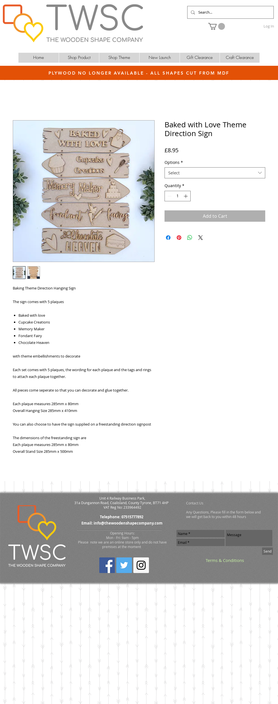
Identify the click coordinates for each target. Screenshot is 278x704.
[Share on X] (200, 237)
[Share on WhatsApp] (189, 237)
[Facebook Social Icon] (107, 565)
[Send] (267, 551)
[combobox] (215, 172)
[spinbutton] (177, 196)
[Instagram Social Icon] (141, 565)
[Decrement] (168, 196)
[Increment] (186, 196)
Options (174, 162)
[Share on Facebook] (168, 237)
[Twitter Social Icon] (124, 565)
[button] (216, 26)
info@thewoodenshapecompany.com (128, 523)
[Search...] (230, 12)
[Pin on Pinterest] (179, 237)
